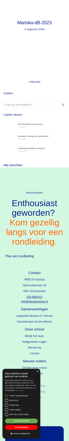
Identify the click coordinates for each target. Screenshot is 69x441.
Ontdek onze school (34, 367)
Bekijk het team (34, 336)
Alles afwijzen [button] (21, 427)
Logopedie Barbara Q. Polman (34, 316)
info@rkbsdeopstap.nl (34, 301)
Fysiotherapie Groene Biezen (34, 321)
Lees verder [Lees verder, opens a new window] (19, 390)
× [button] (37, 372)
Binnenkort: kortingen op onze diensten (33, 136)
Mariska (35, 82)
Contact (34, 353)
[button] (21, 433)
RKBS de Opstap (26, 8)
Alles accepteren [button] (21, 421)
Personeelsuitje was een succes (30, 124)
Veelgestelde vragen (34, 341)
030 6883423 (34, 297)
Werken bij (34, 347)
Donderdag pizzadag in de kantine (31, 148)
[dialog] (21, 403)
